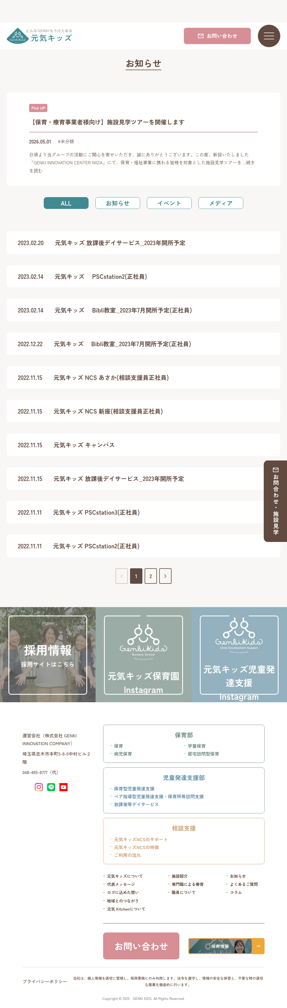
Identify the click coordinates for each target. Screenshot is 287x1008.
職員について (184, 892)
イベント (169, 203)
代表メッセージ (121, 884)
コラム (236, 892)
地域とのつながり (123, 901)
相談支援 (184, 828)
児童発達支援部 (184, 777)
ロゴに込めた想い (123, 892)
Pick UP (38, 108)
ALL (66, 203)
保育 (118, 745)
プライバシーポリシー (44, 981)
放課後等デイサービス (136, 804)
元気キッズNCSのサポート (141, 839)
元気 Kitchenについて (126, 909)
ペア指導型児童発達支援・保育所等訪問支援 (159, 796)
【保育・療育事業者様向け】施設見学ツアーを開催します (107, 121)
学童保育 (197, 745)
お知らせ (117, 203)
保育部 (184, 734)
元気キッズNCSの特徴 (136, 847)
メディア (221, 203)
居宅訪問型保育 (203, 753)
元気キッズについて (125, 876)
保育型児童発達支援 (134, 788)
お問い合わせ (217, 35)
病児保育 (123, 753)
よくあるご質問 (244, 884)
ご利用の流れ (127, 855)
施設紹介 (180, 876)
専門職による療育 (188, 884)
